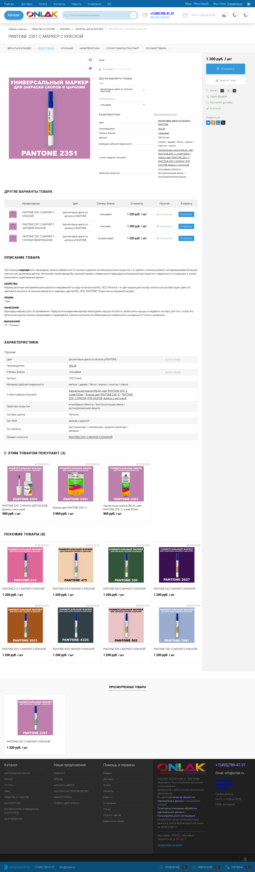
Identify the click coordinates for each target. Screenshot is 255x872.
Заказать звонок (160, 17)
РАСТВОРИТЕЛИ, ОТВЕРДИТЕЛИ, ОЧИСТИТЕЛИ (21, 808)
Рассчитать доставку (219, 102)
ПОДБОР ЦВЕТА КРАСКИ (67, 800)
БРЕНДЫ (58, 776)
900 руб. (25, 512)
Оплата (43, 4)
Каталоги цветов (112, 812)
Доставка (26, 4)
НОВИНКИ (59, 770)
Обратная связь (17, 867)
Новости (76, 4)
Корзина (238, 867)
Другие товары (170, 359)
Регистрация (201, 3)
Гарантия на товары (113, 818)
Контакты (59, 4)
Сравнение (173, 867)
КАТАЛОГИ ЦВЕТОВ (64, 782)
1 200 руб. (137, 214)
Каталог (14, 15)
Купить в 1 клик (226, 80)
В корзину (186, 214)
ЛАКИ (7, 788)
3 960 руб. (75, 512)
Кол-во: (214, 90)
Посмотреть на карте (169, 842)
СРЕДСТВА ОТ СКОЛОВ (16, 794)
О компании (94, 4)
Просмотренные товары (127, 684)
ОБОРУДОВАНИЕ (13, 816)
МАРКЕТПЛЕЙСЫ (63, 794)
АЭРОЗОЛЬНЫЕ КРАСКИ (17, 770)
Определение (234, 3)
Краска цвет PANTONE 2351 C (173, 157)
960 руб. (126, 512)
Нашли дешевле (216, 96)
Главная (9, 4)
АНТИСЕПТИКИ (12, 800)
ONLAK (161, 128)
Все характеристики (165, 114)
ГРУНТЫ (8, 782)
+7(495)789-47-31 (162, 13)
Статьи (107, 806)
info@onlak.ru (234, 770)
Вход (188, 3)
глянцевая (163, 133)
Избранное (206, 867)
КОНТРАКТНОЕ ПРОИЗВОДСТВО (71, 788)
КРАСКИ (8, 776)
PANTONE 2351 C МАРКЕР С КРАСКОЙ (90, 434)
